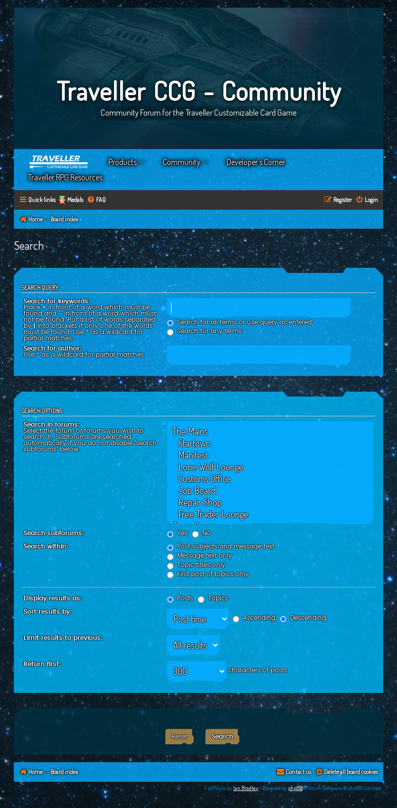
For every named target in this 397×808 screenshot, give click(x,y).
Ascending (254, 618)
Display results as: (53, 598)
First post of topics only (208, 574)
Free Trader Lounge (270, 514)
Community (181, 162)
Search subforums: (54, 533)
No (201, 533)
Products (122, 162)
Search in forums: (52, 424)
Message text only (199, 556)
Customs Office (270, 479)
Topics (213, 598)
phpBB (295, 788)
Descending (303, 618)
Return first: (42, 664)
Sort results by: (48, 612)
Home (59, 162)
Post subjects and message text (220, 546)
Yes (177, 533)
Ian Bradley (245, 788)
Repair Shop (270, 502)
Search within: (46, 546)
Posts (180, 598)
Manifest (270, 455)
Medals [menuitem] (75, 200)
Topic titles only (196, 565)
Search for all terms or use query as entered (239, 322)
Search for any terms (204, 331)
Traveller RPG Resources (65, 177)
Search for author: (53, 348)
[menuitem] (96, 200)
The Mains (270, 431)
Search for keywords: (57, 301)
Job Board (270, 491)
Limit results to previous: (63, 638)
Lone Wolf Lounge (270, 467)
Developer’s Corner (255, 162)
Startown (270, 443)
